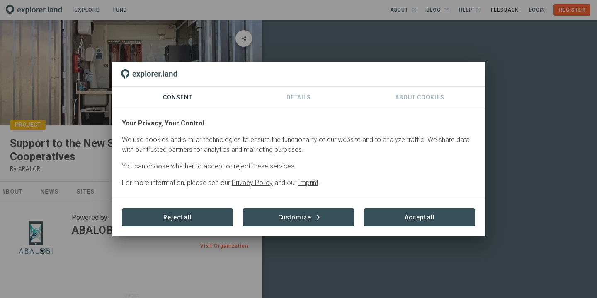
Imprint (308, 183)
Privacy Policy (252, 183)
